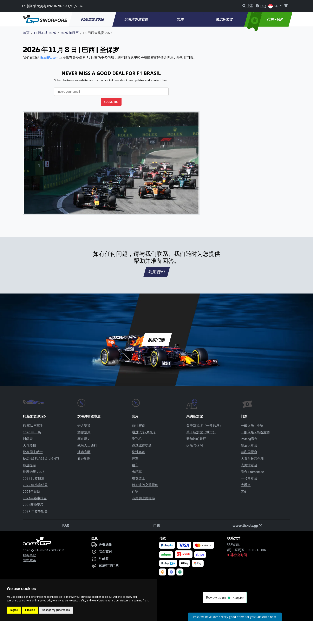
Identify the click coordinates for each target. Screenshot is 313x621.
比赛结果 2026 (33, 472)
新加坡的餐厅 (196, 439)
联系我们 (157, 272)
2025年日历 (31, 491)
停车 (135, 458)
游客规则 (84, 432)
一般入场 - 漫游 (252, 425)
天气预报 (29, 445)
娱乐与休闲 (194, 445)
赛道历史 (84, 439)
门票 (156, 525)
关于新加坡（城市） (201, 432)
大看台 (246, 485)
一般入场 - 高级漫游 (255, 432)
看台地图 (84, 458)
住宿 (135, 491)
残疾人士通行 (87, 445)
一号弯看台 (249, 478)
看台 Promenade (252, 472)
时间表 (28, 439)
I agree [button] (14, 610)
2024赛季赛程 (33, 505)
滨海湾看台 (249, 465)
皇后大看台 (249, 445)
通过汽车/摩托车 (144, 432)
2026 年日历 (69, 33)
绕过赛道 (138, 452)
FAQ (65, 525)
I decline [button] (30, 610)
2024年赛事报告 (35, 498)
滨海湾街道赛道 (136, 19)
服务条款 (29, 555)
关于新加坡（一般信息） (204, 425)
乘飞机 (137, 439)
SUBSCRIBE (111, 102)
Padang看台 (249, 439)
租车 (135, 465)
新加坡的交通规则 (145, 485)
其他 (244, 491)
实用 (180, 19)
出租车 (137, 472)
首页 (26, 33)
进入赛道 (84, 425)
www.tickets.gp (247, 525)
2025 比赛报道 (33, 478)
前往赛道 (138, 425)
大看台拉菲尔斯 (252, 458)
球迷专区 (84, 452)
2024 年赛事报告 (35, 511)
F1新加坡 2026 (92, 19)
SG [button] (273, 6)
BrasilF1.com (49, 57)
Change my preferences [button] (56, 610)
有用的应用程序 (143, 498)
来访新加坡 (224, 19)
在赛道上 (138, 478)
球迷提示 (29, 465)
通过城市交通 (142, 445)
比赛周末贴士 (33, 452)
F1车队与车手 (33, 425)
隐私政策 (29, 560)
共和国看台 (249, 452)
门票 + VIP (265, 19)
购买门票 (156, 340)
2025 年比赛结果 (35, 485)
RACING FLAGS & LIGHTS (41, 458)
